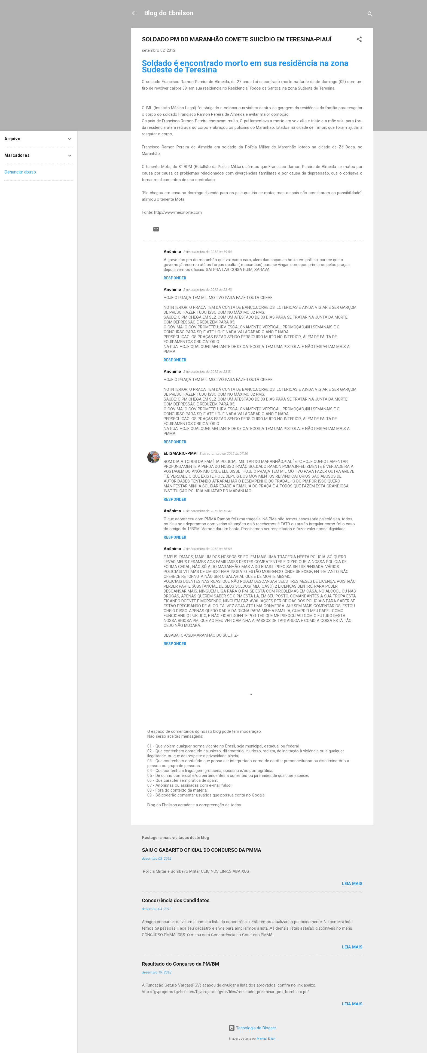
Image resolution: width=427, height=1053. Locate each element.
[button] (359, 40)
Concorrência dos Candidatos (175, 900)
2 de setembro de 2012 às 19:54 (207, 252)
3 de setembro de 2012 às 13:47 (207, 511)
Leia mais (352, 883)
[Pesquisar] (370, 15)
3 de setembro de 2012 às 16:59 (207, 549)
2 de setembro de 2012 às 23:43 (207, 290)
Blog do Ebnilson (168, 13)
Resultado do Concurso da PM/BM (180, 964)
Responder (175, 278)
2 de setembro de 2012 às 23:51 (207, 372)
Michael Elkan (266, 1038)
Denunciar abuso (20, 172)
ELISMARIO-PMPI (180, 453)
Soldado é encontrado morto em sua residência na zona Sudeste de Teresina (245, 66)
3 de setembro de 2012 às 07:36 (224, 453)
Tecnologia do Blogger (252, 1027)
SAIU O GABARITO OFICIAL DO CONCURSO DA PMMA (201, 850)
